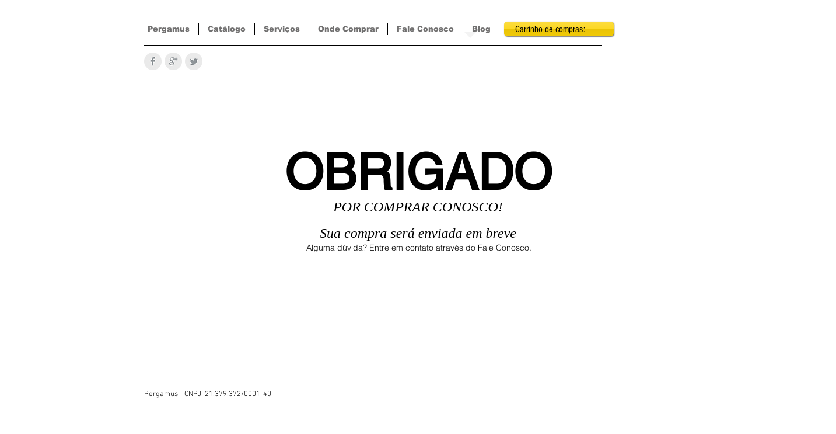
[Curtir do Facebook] (426, 421)
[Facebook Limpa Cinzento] (153, 61)
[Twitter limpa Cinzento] (193, 61)
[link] (559, 28)
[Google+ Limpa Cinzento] (173, 61)
